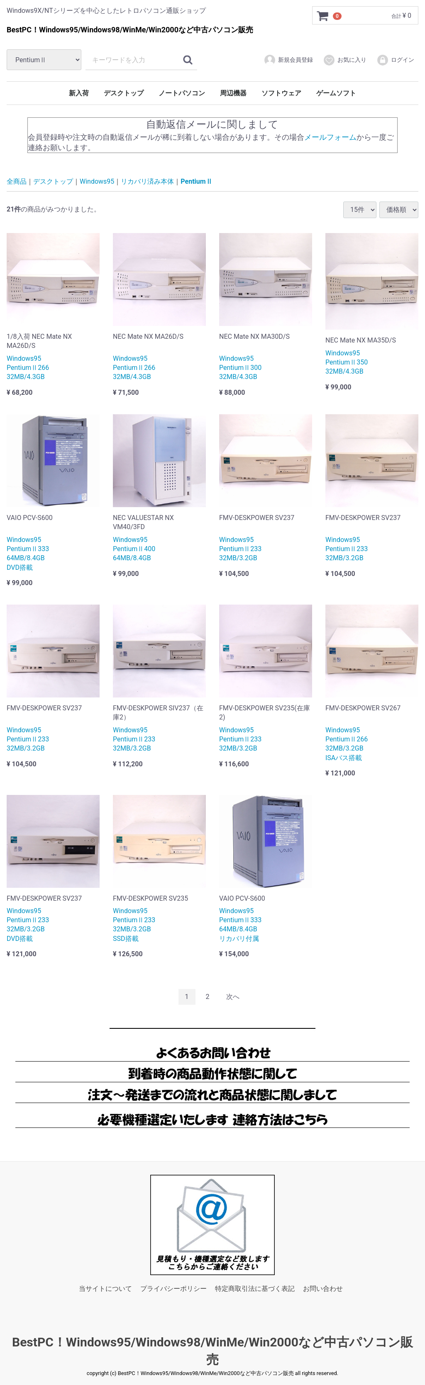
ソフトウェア (281, 93)
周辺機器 (233, 93)
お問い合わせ (323, 1289)
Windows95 (97, 181)
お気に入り (344, 60)
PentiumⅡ (196, 181)
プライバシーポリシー (173, 1289)
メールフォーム (330, 136)
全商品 (17, 181)
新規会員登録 (288, 60)
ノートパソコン (182, 93)
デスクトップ (124, 93)
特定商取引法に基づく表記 (255, 1289)
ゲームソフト (336, 93)
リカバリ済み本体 (147, 181)
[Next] (233, 997)
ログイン (395, 60)
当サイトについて (105, 1289)
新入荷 (79, 93)
